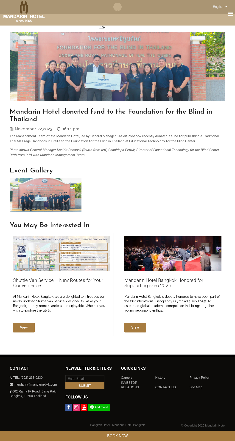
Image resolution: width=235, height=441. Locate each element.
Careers (126, 377)
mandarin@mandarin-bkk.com (35, 384)
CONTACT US (165, 387)
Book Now (117, 436)
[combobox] (220, 6)
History (160, 377)
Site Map (196, 387)
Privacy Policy (200, 377)
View (24, 327)
